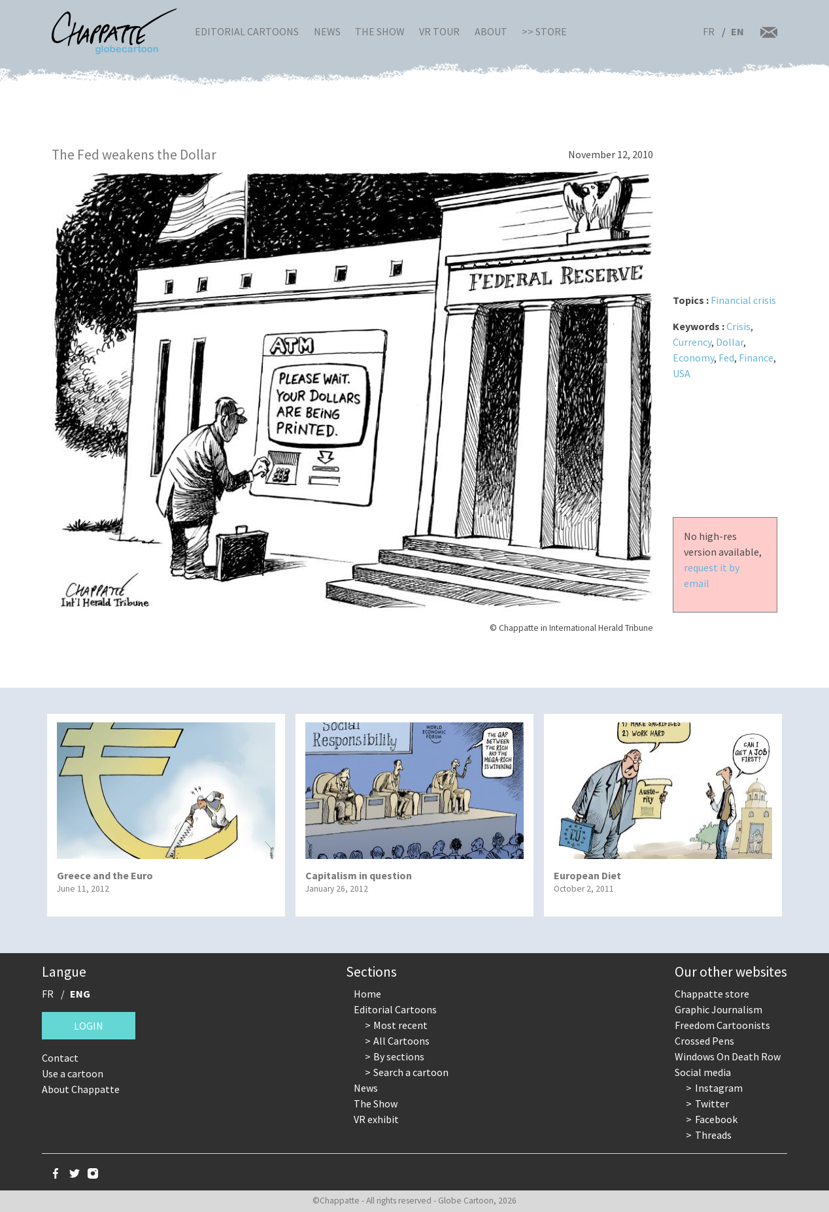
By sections (398, 1056)
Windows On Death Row (728, 1056)
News (327, 31)
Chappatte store (712, 993)
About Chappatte (81, 1089)
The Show (380, 31)
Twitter (712, 1103)
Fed (726, 357)
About (491, 31)
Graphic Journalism (718, 1009)
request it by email (711, 575)
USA (681, 373)
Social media (703, 1072)
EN (737, 31)
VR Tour (439, 31)
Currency (692, 341)
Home (367, 993)
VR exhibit (376, 1119)
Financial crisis (743, 300)
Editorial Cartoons (247, 31)
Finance (756, 357)
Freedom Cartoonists (722, 1025)
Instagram (719, 1087)
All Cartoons (401, 1040)
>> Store (544, 31)
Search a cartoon (410, 1072)
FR (709, 31)
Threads (713, 1134)
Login (88, 1025)
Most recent (400, 1025)
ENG (80, 993)
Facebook (716, 1119)
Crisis (738, 326)
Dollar (729, 341)
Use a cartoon (72, 1073)
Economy (693, 357)
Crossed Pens (704, 1040)
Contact (60, 1057)
